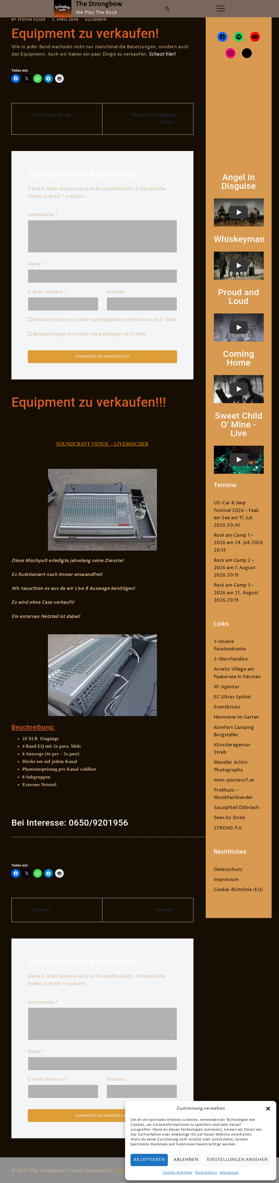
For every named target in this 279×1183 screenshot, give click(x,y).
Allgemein (96, 19)
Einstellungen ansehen (237, 1160)
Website (116, 292)
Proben (164, 909)
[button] (268, 1108)
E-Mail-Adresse (47, 292)
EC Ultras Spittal (232, 697)
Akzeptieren (149, 1160)
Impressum (229, 1172)
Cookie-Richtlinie (177, 1172)
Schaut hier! (162, 54)
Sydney (122, 1169)
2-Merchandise (231, 659)
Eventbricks (227, 707)
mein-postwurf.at (234, 780)
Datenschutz (206, 1172)
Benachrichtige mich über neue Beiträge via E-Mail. (90, 334)
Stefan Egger (31, 19)
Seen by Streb (229, 818)
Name (36, 264)
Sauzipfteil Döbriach (236, 808)
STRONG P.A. (228, 828)
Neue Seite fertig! (52, 115)
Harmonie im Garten (236, 717)
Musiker (41, 909)
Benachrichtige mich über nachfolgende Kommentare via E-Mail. (105, 320)
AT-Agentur (227, 687)
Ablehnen (186, 1160)
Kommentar (43, 215)
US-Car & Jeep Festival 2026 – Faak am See (236, 510)
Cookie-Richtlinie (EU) (238, 890)
